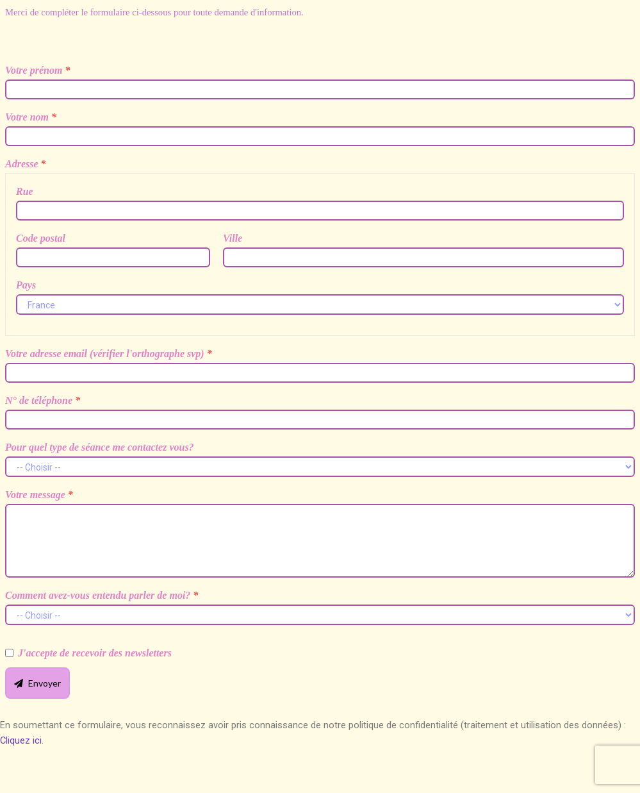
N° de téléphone (42, 400)
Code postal (40, 238)
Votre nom (30, 117)
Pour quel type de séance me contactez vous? (99, 447)
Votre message (39, 494)
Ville (232, 238)
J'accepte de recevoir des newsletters (95, 652)
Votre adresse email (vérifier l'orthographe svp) (108, 353)
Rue (24, 191)
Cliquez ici (21, 740)
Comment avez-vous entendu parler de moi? (101, 595)
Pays (26, 285)
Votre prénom (37, 70)
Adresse (25, 163)
